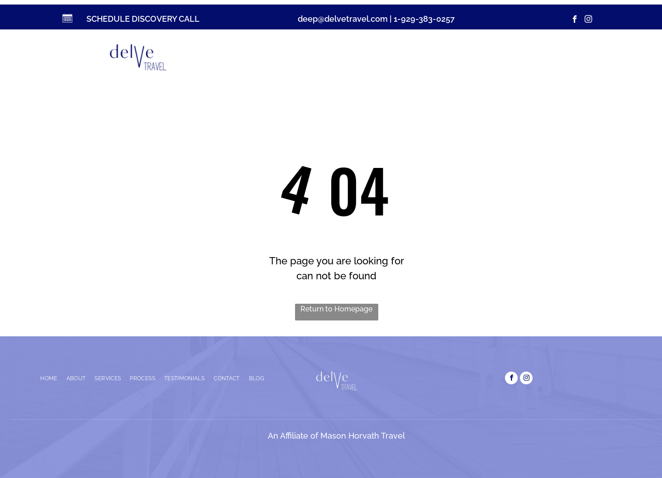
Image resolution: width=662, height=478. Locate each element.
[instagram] (588, 20)
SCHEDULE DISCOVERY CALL (143, 19)
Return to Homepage (336, 309)
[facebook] (575, 20)
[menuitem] (280, 55)
